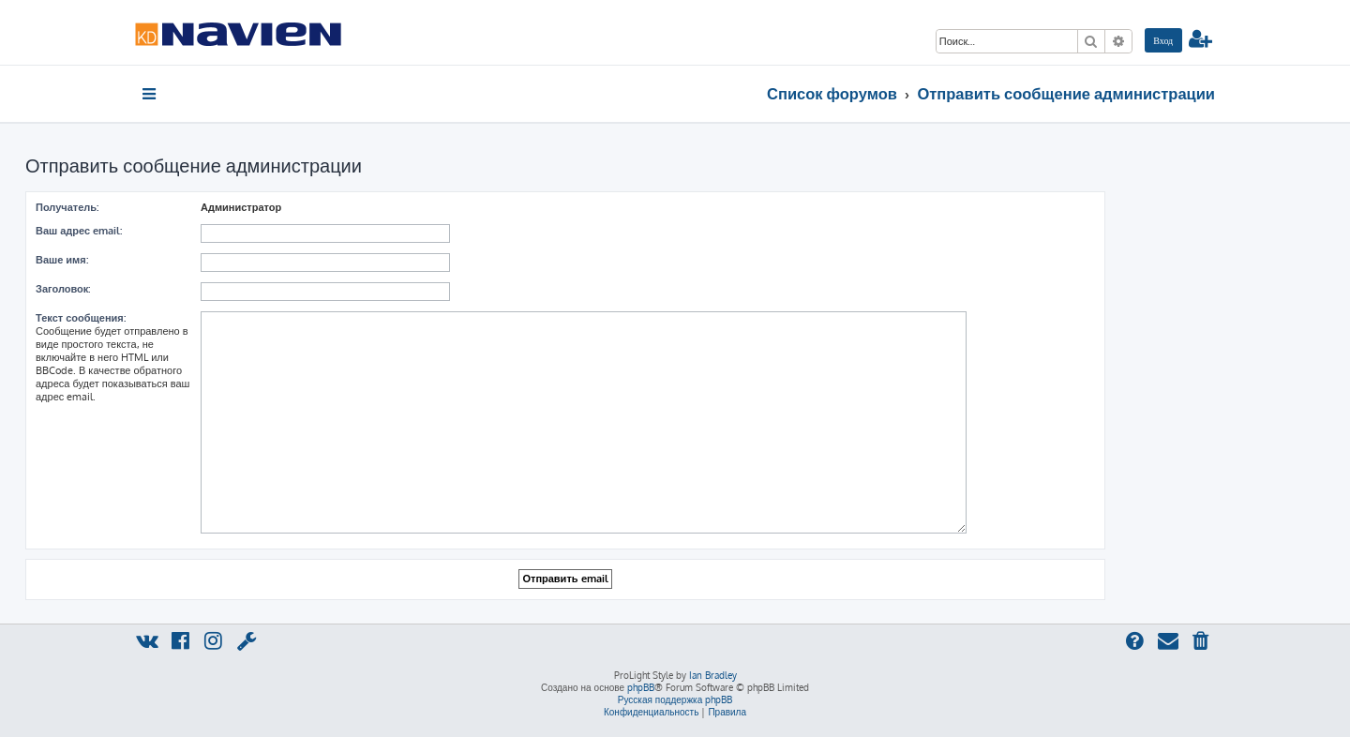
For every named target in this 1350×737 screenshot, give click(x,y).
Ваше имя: (62, 259)
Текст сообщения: (81, 317)
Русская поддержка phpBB (675, 699)
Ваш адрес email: (79, 230)
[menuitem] (1163, 40)
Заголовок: (63, 288)
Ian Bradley (713, 675)
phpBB (640, 687)
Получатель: (67, 207)
